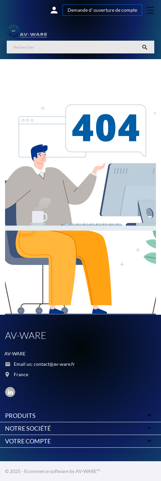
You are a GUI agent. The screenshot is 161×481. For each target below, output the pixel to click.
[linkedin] (10, 392)
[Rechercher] (80, 47)
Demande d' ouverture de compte (102, 10)
